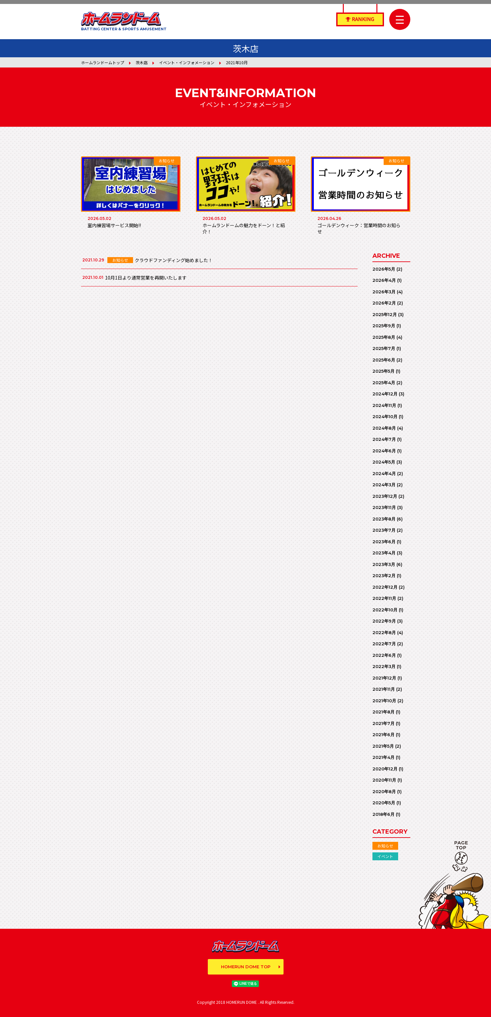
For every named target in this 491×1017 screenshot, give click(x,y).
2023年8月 (384, 519)
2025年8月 (383, 337)
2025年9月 (383, 325)
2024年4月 (384, 473)
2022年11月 (384, 598)
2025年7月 (383, 348)
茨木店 (142, 62)
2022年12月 (384, 587)
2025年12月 (384, 314)
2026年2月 (384, 303)
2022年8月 (384, 632)
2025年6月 (383, 359)
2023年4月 (384, 552)
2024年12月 (384, 393)
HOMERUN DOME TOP (245, 966)
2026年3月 (384, 291)
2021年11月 (383, 689)
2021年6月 (383, 734)
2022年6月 (384, 655)
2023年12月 (384, 496)
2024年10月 (384, 416)
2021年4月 (383, 757)
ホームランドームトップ (102, 62)
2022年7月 (384, 643)
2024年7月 (384, 439)
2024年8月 (384, 428)
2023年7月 (384, 530)
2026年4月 (384, 280)
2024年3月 (384, 484)
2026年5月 (383, 269)
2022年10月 (384, 609)
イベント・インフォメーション (186, 62)
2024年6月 (384, 450)
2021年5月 (383, 746)
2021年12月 (384, 678)
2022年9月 (384, 621)
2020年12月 (384, 768)
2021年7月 (383, 723)
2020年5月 (383, 802)
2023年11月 (384, 507)
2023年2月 (384, 575)
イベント (385, 856)
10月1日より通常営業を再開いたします (146, 277)
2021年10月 (384, 700)
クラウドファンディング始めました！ (174, 260)
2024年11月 (384, 405)
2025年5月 (383, 371)
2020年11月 (384, 780)
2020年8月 (384, 791)
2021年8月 (383, 711)
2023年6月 (384, 541)
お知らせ (385, 845)
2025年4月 (383, 382)
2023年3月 (383, 564)
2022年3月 (384, 666)
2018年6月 (383, 814)
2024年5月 (383, 462)
